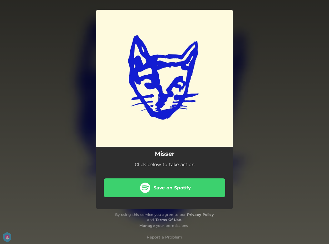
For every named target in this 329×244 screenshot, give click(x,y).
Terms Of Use (168, 219)
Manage (147, 225)
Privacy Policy (200, 214)
